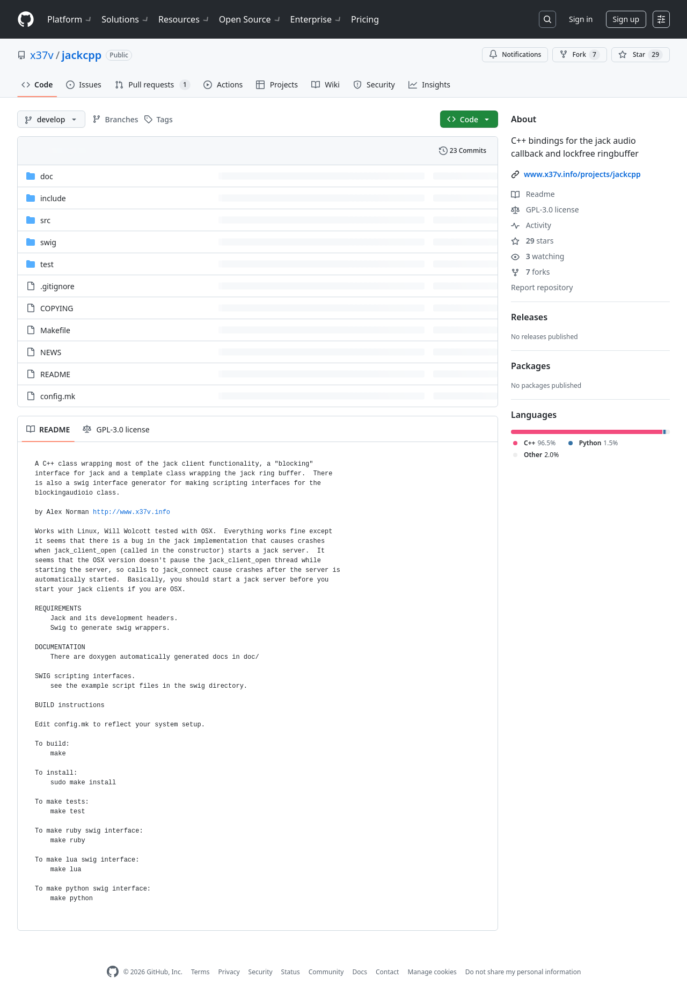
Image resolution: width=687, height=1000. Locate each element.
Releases (529, 317)
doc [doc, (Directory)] (46, 176)
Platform (70, 19)
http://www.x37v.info (131, 512)
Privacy (229, 971)
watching (537, 256)
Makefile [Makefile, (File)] (55, 330)
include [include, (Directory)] (53, 198)
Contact (387, 971)
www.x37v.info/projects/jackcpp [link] (582, 174)
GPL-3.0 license (545, 209)
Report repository (542, 287)
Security (261, 971)
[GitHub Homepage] (112, 972)
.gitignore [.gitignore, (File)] (57, 286)
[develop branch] (51, 119)
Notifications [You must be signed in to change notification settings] (515, 54)
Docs (359, 971)
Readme (533, 194)
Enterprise (316, 19)
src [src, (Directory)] (45, 220)
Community (326, 971)
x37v (42, 55)
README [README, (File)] (55, 374)
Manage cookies (431, 971)
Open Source (250, 19)
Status (290, 971)
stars (532, 241)
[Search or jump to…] (547, 19)
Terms (200, 971)
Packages (530, 366)
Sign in (581, 19)
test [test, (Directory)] (47, 264)
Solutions (125, 19)
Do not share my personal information (523, 971)
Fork (579, 54)
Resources (184, 19)
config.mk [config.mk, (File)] (57, 396)
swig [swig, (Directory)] (48, 242)
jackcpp (81, 55)
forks (530, 272)
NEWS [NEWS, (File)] (50, 352)
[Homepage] (25, 19)
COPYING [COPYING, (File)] (56, 308)
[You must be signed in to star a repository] (640, 54)
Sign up (626, 19)
